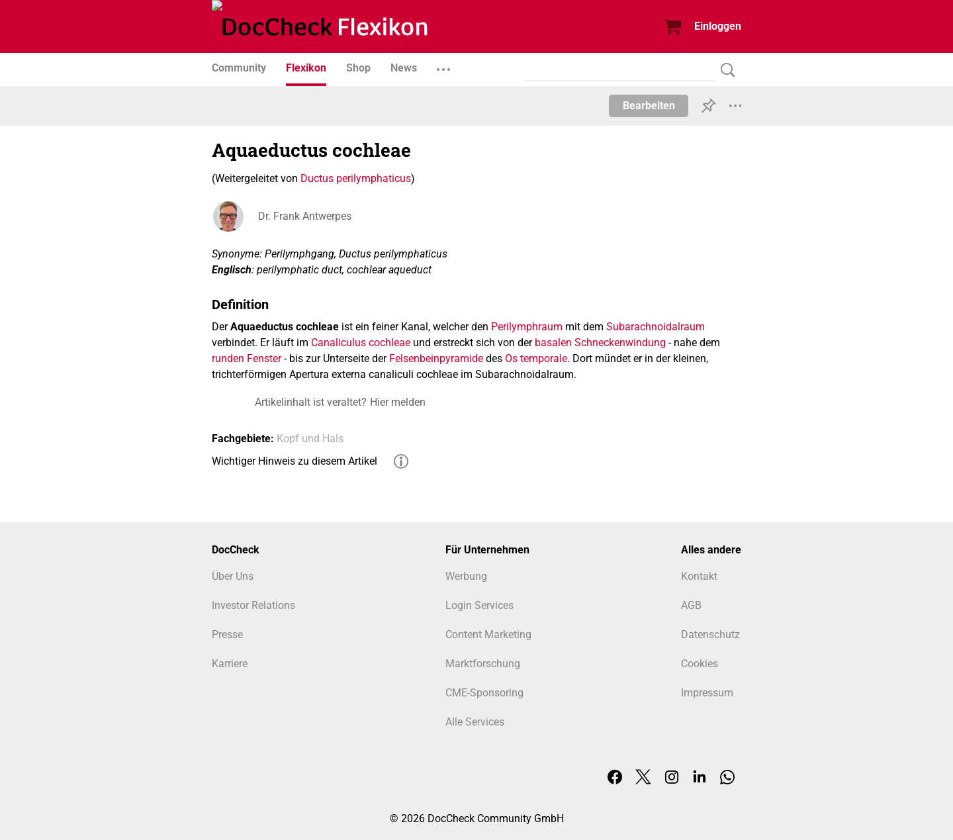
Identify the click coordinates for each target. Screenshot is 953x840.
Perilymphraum (527, 326)
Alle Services (474, 722)
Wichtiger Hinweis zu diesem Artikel (294, 461)
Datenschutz (710, 634)
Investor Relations (253, 605)
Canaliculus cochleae (360, 342)
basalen (553, 342)
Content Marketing (488, 634)
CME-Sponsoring (484, 692)
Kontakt (699, 576)
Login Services (479, 605)
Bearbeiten (649, 105)
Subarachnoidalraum (655, 326)
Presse (227, 634)
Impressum (707, 692)
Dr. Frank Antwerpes (304, 216)
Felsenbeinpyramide (436, 358)
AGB (691, 605)
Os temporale (536, 358)
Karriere (230, 663)
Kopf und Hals (310, 438)
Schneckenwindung (620, 342)
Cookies (699, 663)
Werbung (466, 576)
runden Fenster (246, 358)
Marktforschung (482, 663)
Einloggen (717, 26)
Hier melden (398, 402)
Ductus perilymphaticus (355, 178)
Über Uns (232, 576)
